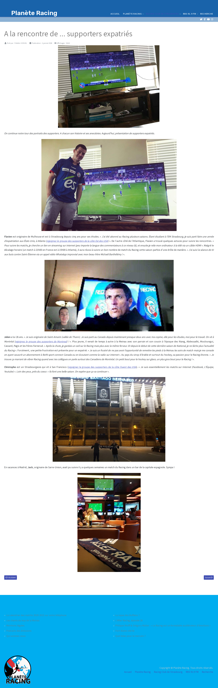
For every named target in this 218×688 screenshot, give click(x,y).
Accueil (115, 13)
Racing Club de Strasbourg (163, 13)
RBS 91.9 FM (190, 13)
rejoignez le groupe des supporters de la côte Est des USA (77, 241)
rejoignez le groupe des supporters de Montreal (41, 341)
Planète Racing (133, 13)
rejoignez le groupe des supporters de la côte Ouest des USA (102, 367)
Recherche (206, 13)
